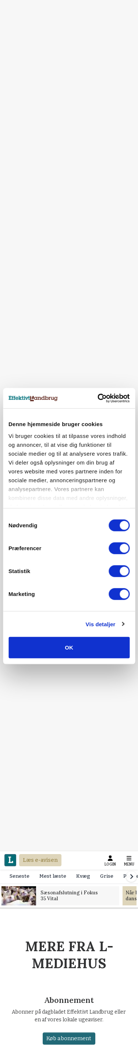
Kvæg (83, 876)
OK (69, 647)
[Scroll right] (131, 876)
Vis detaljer (101, 624)
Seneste (19, 876)
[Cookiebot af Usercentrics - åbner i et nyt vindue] (98, 398)
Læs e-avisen (40, 860)
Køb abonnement (69, 1038)
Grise (106, 876)
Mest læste (52, 876)
